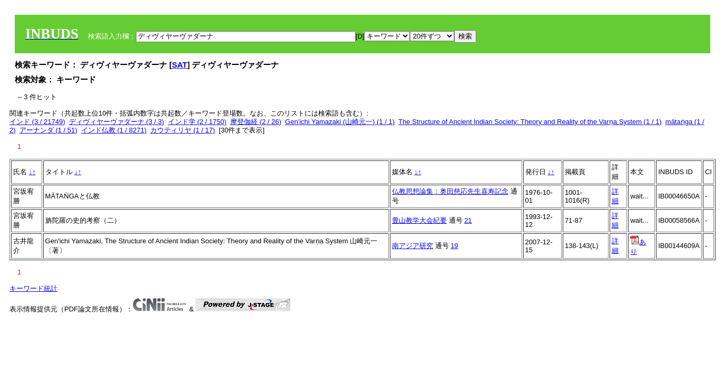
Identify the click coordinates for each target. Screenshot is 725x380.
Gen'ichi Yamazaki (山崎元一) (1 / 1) (340, 122)
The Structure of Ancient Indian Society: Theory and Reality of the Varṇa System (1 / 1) (530, 122)
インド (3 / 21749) (37, 122)
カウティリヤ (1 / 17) (182, 130)
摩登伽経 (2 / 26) (255, 122)
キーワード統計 (33, 288)
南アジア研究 (412, 246)
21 (468, 220)
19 (454, 246)
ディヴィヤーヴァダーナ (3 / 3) (116, 122)
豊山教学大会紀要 (419, 220)
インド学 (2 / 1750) (197, 122)
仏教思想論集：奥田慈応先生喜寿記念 (450, 191)
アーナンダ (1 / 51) (48, 130)
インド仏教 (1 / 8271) (113, 130)
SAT (179, 64)
